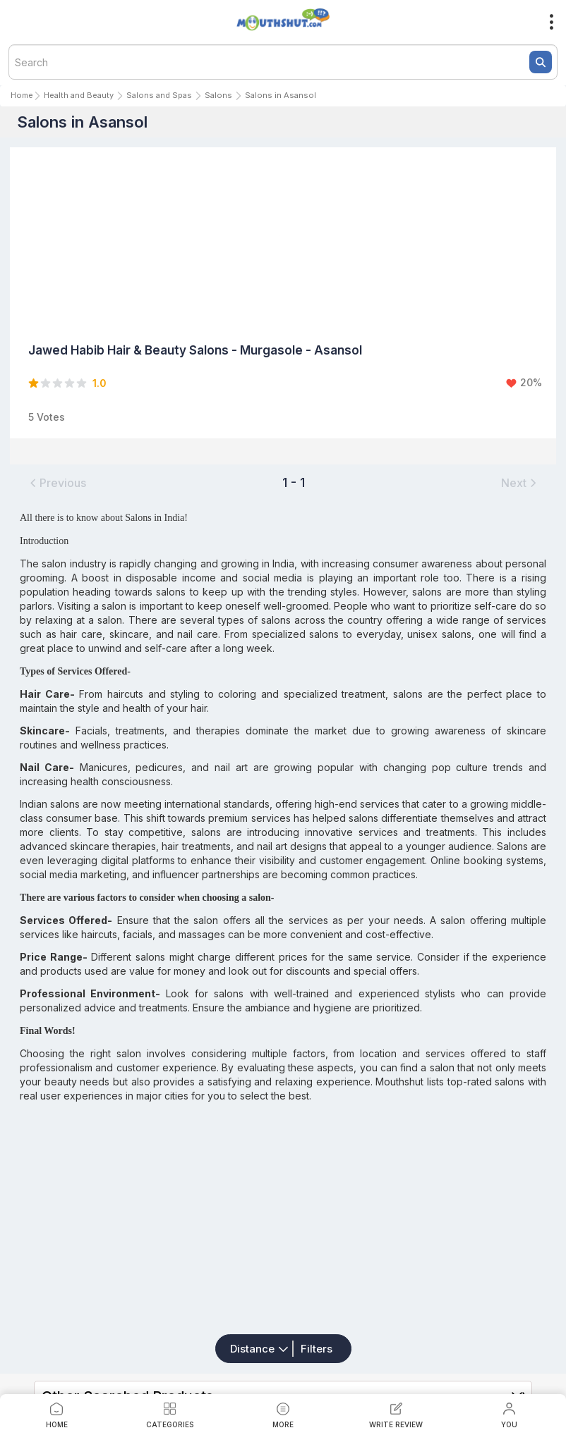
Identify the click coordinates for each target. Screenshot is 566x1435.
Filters (316, 1348)
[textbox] (283, 62)
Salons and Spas (159, 95)
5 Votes (46, 417)
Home (22, 95)
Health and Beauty (79, 95)
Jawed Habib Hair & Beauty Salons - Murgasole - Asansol (195, 350)
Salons (218, 95)
